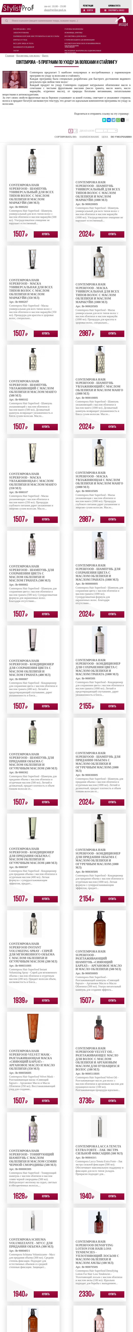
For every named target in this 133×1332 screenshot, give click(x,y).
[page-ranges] (106, 130)
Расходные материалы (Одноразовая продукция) (83, 51)
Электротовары (21, 33)
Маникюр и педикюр (23, 47)
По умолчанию (121, 137)
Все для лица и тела (23, 43)
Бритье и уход (20, 40)
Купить (46, 234)
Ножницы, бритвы (73, 33)
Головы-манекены (74, 29)
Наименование (89, 137)
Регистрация (88, 6)
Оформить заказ (114, 10)
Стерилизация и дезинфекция (79, 40)
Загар (16, 51)
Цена (105, 137)
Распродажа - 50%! (22, 29)
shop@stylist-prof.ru (55, 10)
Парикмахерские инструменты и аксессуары (36, 36)
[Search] (59, 21)
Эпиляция (70, 47)
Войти (88, 10)
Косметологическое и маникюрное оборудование (83, 44)
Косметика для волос (76, 36)
